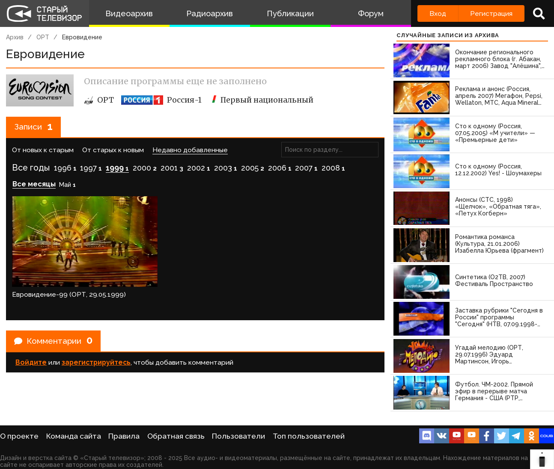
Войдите (31, 349)
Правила (124, 436)
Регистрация (491, 13)
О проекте (19, 436)
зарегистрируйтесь (96, 349)
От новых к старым (43, 151)
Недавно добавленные (190, 151)
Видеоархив (129, 13)
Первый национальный (261, 100)
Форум (371, 13)
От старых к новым (113, 151)
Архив (15, 37)
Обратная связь (176, 436)
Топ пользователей (309, 436)
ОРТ (42, 37)
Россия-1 (161, 100)
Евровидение (82, 37)
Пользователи (238, 436)
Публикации (290, 13)
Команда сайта (73, 436)
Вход (437, 13)
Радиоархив (209, 13)
